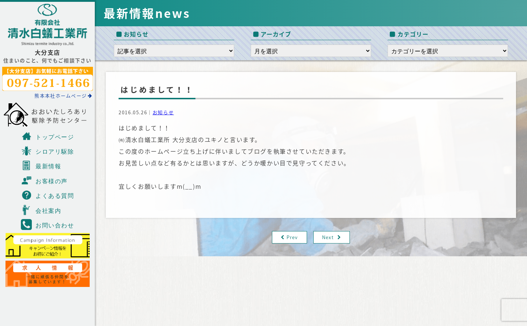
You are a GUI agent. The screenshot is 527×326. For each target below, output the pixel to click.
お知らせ (163, 112)
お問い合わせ (47, 224)
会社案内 (41, 209)
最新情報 (41, 165)
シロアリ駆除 (47, 150)
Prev (292, 237)
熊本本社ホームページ (63, 95)
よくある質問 (47, 194)
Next (327, 237)
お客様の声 (44, 180)
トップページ (47, 136)
